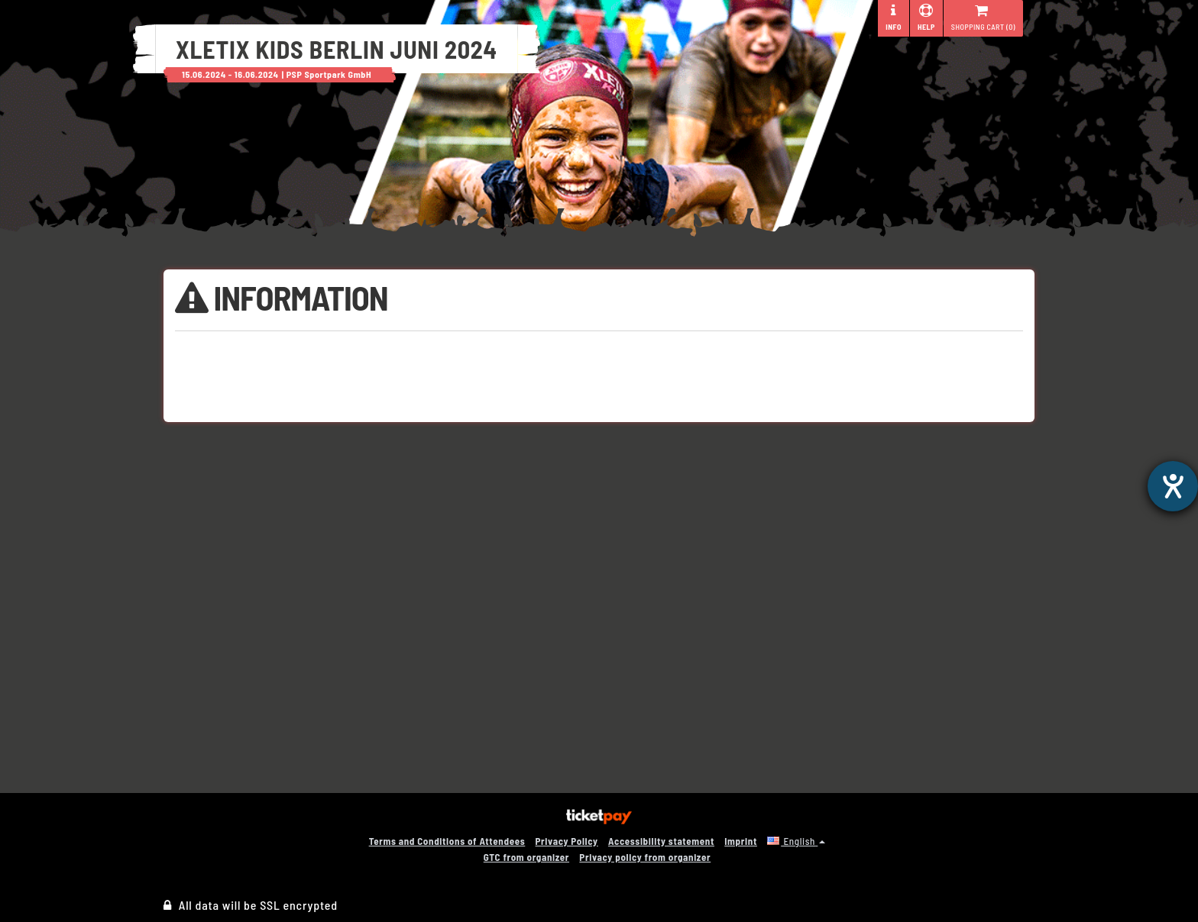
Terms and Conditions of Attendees (447, 841)
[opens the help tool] (1173, 486)
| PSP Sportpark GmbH (327, 74)
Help (926, 17)
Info (894, 17)
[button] (796, 841)
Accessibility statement (661, 841)
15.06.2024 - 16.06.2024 (230, 74)
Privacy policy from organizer (645, 857)
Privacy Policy (567, 841)
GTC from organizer (526, 857)
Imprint (740, 841)
